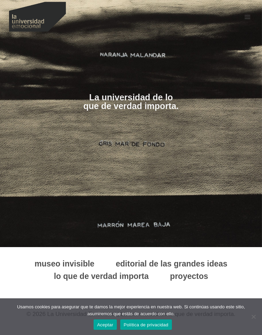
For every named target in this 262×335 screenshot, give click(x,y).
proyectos (189, 276)
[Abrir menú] (247, 16)
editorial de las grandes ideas (171, 263)
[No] (253, 316)
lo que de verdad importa (101, 276)
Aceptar (105, 324)
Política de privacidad (146, 324)
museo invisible (65, 263)
